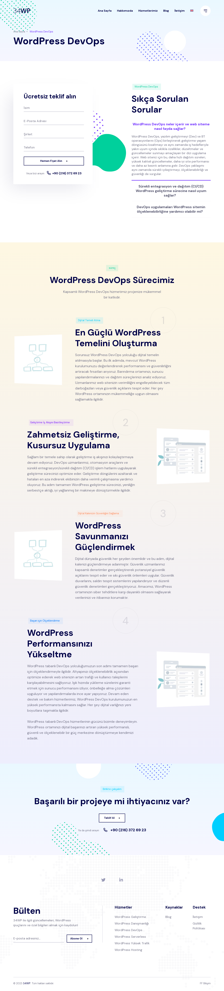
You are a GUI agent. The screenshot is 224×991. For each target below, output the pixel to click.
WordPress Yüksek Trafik (132, 945)
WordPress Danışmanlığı (132, 925)
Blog (166, 13)
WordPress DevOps (128, 932)
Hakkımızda (125, 13)
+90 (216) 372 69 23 (54, 178)
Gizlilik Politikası (199, 927)
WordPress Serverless (130, 938)
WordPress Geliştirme (130, 918)
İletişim (179, 13)
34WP (26, 985)
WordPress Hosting (128, 951)
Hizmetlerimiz (148, 13)
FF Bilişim (205, 985)
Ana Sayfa (104, 13)
